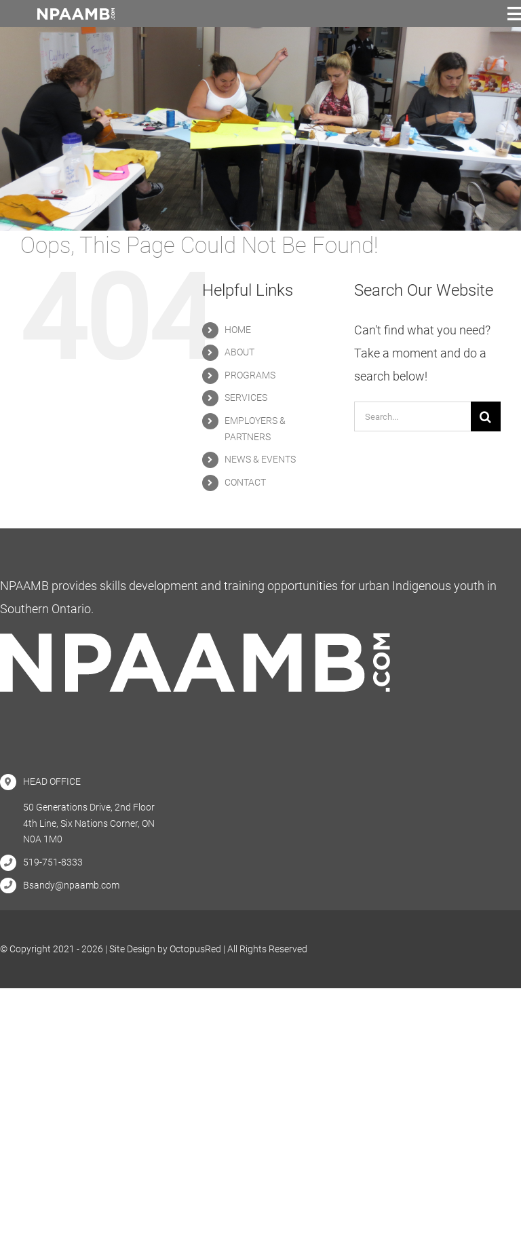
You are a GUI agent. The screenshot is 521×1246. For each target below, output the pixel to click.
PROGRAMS (250, 375)
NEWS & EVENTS (260, 459)
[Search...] (412, 416)
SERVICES (246, 397)
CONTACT (245, 482)
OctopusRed (195, 948)
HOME (238, 329)
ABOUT (239, 352)
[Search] (486, 416)
